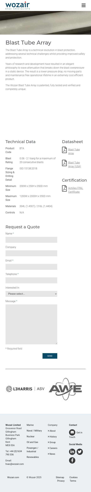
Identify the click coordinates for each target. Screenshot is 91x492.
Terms (73, 481)
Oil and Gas (32, 442)
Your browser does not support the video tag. (45, 116)
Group (52, 442)
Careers (52, 448)
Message (11, 301)
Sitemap (60, 477)
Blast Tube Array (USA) (74, 164)
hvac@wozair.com (14, 464)
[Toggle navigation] (84, 5)
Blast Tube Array (74, 151)
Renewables (33, 457)
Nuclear (31, 436)
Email (9, 260)
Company (10, 247)
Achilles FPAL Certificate (75, 190)
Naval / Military (34, 430)
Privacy (61, 481)
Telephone (12, 274)
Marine (30, 425)
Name (9, 233)
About (52, 431)
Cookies (73, 477)
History (52, 436)
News (51, 454)
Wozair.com (13, 477)
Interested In (12, 287)
